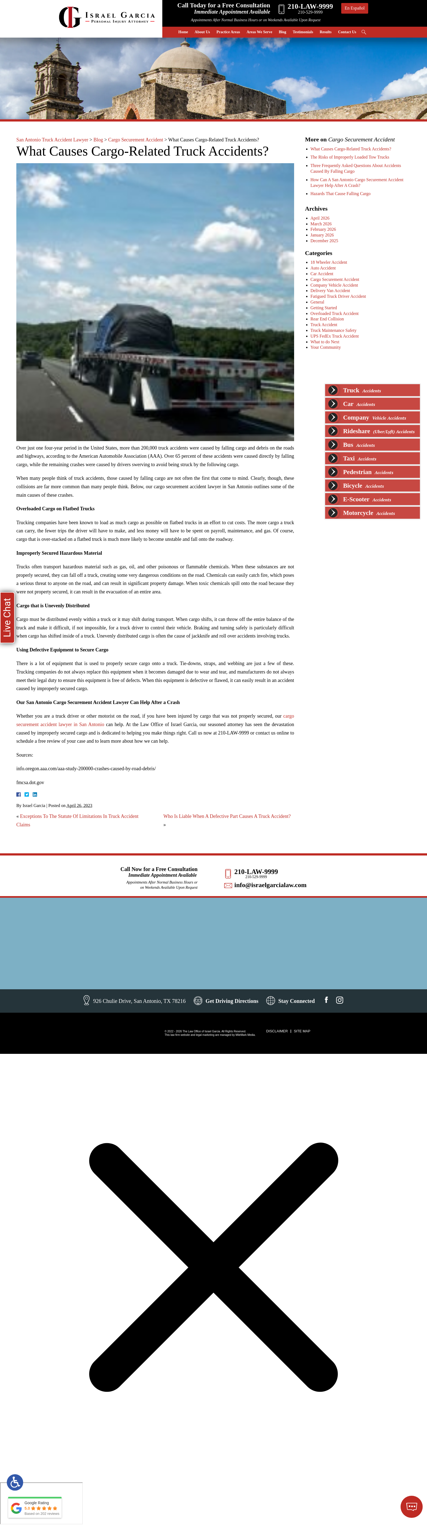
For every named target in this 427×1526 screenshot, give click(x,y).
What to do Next (326, 341)
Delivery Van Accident (331, 290)
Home (183, 32)
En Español (355, 8)
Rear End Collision (328, 319)
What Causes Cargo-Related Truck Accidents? (352, 149)
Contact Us (347, 32)
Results (326, 32)
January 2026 (323, 235)
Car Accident (323, 273)
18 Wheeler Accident (330, 262)
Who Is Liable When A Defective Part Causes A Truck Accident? (227, 816)
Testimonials (303, 32)
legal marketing (205, 1034)
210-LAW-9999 (256, 871)
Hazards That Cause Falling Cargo (342, 193)
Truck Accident (325, 324)
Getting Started (325, 307)
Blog (282, 32)
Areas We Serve (259, 32)
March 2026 (322, 224)
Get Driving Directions (232, 1001)
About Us (202, 32)
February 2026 (324, 229)
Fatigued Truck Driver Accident (339, 296)
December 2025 (326, 240)
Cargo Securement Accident (135, 139)
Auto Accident (324, 268)
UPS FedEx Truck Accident (336, 336)
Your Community (327, 347)
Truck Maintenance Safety (335, 330)
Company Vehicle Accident (335, 285)
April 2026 (321, 218)
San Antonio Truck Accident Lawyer (52, 139)
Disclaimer (277, 1031)
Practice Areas (228, 32)
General (319, 302)
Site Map (302, 1031)
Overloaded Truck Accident (336, 313)
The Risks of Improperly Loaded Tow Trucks (351, 157)
